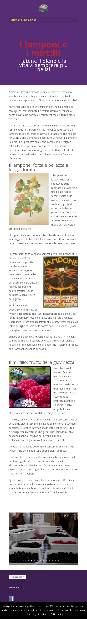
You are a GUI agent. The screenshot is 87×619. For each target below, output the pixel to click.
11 (58, 560)
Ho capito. (58, 614)
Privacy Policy (16, 587)
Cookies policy (17, 576)
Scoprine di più (45, 614)
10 (55, 560)
